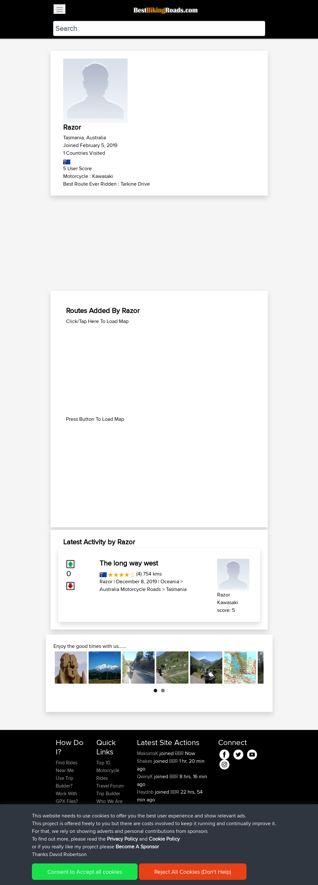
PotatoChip (149, 822)
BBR (179, 753)
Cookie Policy (174, 870)
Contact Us (108, 809)
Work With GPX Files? (67, 797)
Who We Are (109, 801)
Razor (106, 581)
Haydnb (146, 791)
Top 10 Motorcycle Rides (107, 770)
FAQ (60, 839)
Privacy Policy (142, 870)
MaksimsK (148, 753)
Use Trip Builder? (64, 782)
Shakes (145, 761)
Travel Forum (110, 785)
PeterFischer (150, 807)
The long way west (129, 563)
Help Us (104, 816)
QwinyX (145, 776)
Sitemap (115, 870)
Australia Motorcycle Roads (130, 589)
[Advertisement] (159, 243)
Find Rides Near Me (67, 766)
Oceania (169, 581)
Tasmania (176, 589)
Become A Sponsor (66, 828)
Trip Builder (108, 793)
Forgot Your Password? (68, 813)
